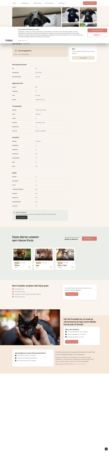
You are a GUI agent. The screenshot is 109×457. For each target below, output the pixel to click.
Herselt (16, 267)
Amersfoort (60, 267)
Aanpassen (97, 8)
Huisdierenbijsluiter (21, 217)
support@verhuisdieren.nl (80, 364)
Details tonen (21, 13)
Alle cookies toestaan (97, 3)
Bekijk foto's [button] (91, 35)
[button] (70, 30)
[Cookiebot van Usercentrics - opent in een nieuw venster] (9, 14)
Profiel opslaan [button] (83, 42)
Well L (37, 267)
